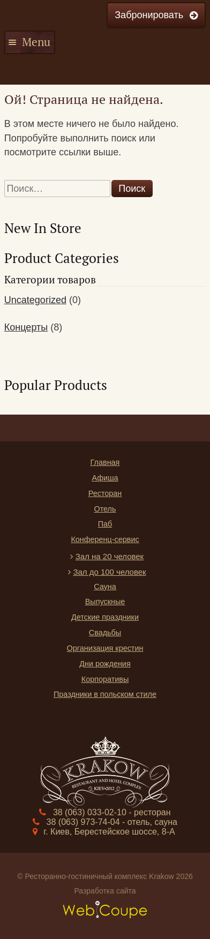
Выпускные (105, 601)
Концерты (26, 327)
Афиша (105, 478)
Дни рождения (104, 663)
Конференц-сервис (105, 539)
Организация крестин (105, 648)
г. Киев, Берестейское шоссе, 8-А (109, 831)
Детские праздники (105, 617)
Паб (105, 524)
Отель (105, 509)
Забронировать (149, 15)
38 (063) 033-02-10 (91, 812)
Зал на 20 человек (110, 556)
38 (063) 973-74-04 (84, 822)
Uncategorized (35, 300)
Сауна (105, 586)
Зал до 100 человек (109, 571)
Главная (105, 462)
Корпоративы (105, 679)
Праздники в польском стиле (105, 694)
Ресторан (105, 493)
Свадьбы (105, 632)
